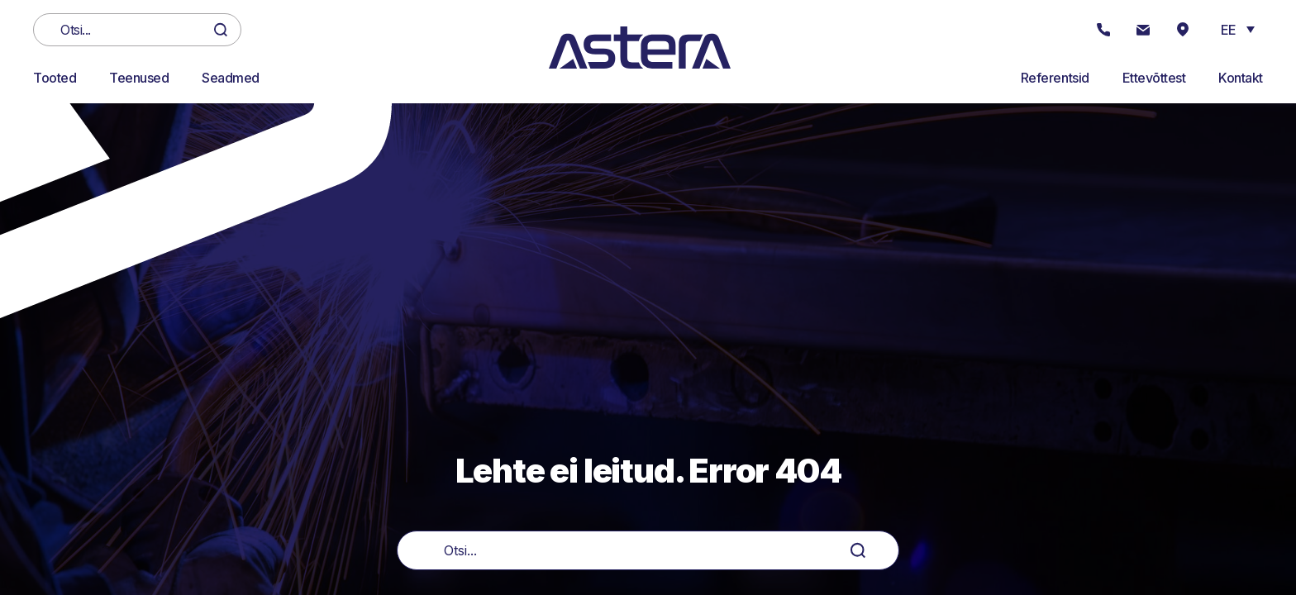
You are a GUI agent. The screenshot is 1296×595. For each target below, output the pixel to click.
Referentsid (1055, 77)
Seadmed (231, 77)
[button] (1238, 29)
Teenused (139, 77)
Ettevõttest (1154, 77)
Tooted (54, 77)
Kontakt (1240, 77)
